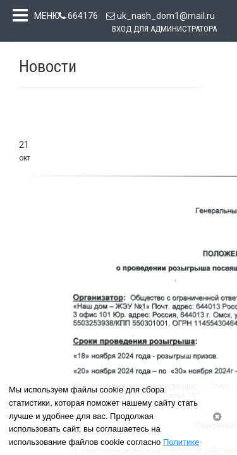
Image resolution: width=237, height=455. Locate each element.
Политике (181, 442)
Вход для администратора (164, 28)
